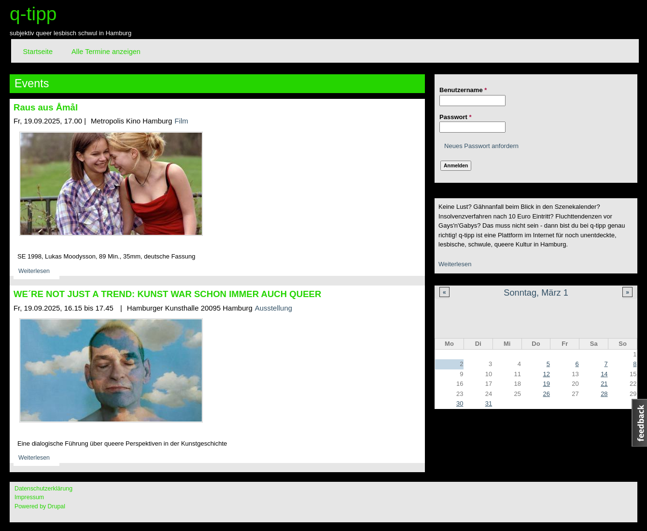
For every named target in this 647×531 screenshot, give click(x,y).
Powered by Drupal (39, 506)
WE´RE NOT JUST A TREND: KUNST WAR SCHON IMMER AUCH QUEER (167, 294)
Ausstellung (273, 308)
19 (546, 383)
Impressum (29, 497)
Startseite (38, 51)
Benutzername (463, 90)
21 (604, 383)
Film (181, 121)
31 (488, 403)
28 (604, 393)
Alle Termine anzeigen (106, 51)
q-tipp (33, 13)
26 (546, 393)
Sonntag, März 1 (536, 293)
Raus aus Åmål (46, 107)
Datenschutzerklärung (43, 488)
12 (546, 374)
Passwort (455, 117)
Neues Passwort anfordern (481, 146)
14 (604, 374)
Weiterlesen (454, 264)
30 (459, 403)
